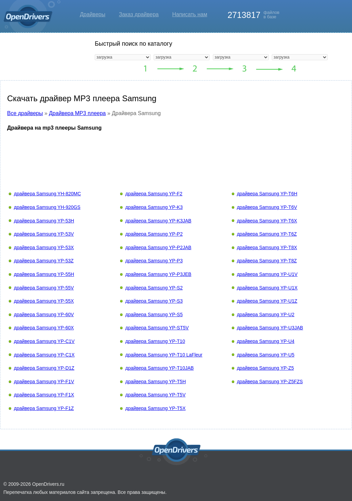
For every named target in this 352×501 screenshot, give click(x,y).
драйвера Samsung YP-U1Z (267, 301)
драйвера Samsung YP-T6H (267, 193)
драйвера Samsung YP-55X (44, 301)
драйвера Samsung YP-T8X (267, 247)
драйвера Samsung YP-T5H (155, 381)
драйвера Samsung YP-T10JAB (159, 368)
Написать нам (189, 14)
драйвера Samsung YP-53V (44, 234)
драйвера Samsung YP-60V (44, 314)
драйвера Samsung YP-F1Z (44, 408)
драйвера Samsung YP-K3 (153, 207)
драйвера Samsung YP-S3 (153, 301)
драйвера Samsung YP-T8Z (267, 260)
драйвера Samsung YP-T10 (155, 341)
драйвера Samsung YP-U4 (265, 341)
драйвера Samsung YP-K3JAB (158, 220)
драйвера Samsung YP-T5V (155, 394)
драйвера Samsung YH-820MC (47, 193)
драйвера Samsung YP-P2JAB (158, 247)
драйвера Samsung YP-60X (44, 327)
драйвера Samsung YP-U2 (265, 314)
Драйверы (92, 14)
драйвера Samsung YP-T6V (267, 207)
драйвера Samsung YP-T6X (267, 220)
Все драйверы (25, 113)
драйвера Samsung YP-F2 (153, 193)
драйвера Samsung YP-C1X (44, 354)
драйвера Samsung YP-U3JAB (270, 327)
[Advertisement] (176, 154)
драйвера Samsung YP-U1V (267, 274)
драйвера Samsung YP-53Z (43, 260)
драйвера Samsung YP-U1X (267, 287)
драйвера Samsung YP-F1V (44, 381)
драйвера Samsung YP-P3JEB (158, 274)
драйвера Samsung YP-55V (44, 287)
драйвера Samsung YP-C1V (44, 341)
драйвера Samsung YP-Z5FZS (270, 381)
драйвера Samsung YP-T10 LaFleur (163, 354)
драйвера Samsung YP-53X (44, 247)
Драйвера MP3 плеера (77, 113)
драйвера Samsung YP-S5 (153, 314)
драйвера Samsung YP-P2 (153, 234)
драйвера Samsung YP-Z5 (265, 368)
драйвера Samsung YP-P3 (153, 260)
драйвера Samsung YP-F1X (44, 394)
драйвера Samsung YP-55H (44, 274)
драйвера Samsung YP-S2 (153, 287)
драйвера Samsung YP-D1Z (44, 368)
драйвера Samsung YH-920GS (47, 207)
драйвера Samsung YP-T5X (155, 408)
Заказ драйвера (139, 14)
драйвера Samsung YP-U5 (265, 354)
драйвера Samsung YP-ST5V (157, 327)
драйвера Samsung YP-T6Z (267, 234)
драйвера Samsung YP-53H (44, 220)
